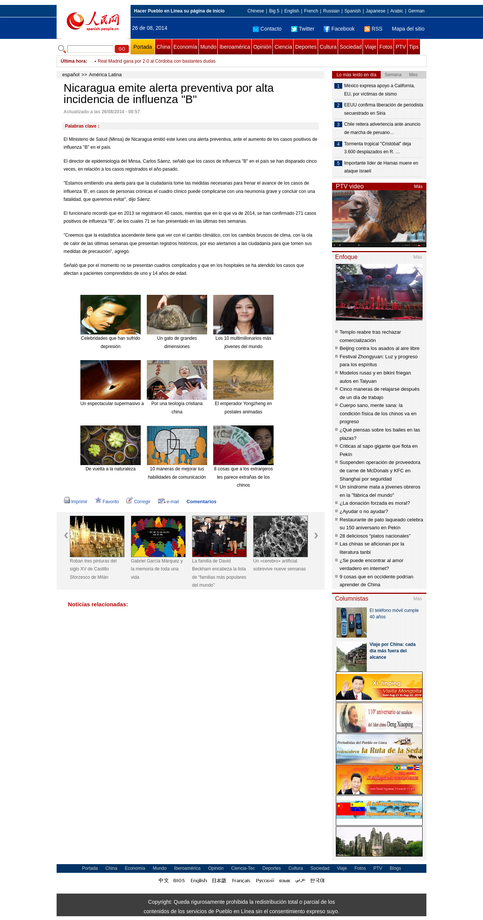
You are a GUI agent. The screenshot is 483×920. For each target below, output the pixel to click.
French (311, 11)
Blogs (395, 868)
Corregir (138, 501)
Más (418, 186)
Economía (185, 47)
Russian (331, 11)
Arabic (397, 11)
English (291, 11)
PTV (400, 47)
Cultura (328, 47)
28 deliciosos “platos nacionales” (375, 536)
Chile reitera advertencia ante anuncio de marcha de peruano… (382, 128)
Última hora (73, 61)
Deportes (306, 47)
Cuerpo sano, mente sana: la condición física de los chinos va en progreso (378, 413)
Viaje (370, 47)
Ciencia (283, 47)
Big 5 (274, 11)
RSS (373, 29)
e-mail (168, 501)
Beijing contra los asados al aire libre (380, 348)
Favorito (107, 501)
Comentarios (201, 501)
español (71, 74)
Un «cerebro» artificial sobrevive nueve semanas (279, 565)
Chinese (256, 11)
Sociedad (350, 47)
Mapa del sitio (408, 29)
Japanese (375, 11)
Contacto (267, 29)
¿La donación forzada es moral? (375, 503)
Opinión (262, 47)
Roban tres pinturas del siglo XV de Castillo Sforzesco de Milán (93, 569)
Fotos (385, 47)
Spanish (353, 11)
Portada (142, 47)
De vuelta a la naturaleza (111, 469)
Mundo (208, 47)
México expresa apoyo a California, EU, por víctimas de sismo (379, 90)
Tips (414, 47)
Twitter (302, 29)
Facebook (339, 29)
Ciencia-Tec (243, 868)
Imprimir (76, 501)
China (164, 47)
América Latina (105, 74)
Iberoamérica (234, 47)
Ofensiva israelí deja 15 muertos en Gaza (139, 61)
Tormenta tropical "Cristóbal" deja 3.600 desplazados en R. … (377, 148)
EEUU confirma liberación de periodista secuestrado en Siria (383, 109)
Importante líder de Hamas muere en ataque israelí (381, 167)
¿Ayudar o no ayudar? (364, 511)
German (416, 11)
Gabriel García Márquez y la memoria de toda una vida (157, 569)
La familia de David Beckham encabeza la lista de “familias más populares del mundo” (219, 573)
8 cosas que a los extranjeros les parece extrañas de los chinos (243, 477)
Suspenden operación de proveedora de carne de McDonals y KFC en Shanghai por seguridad (380, 470)
